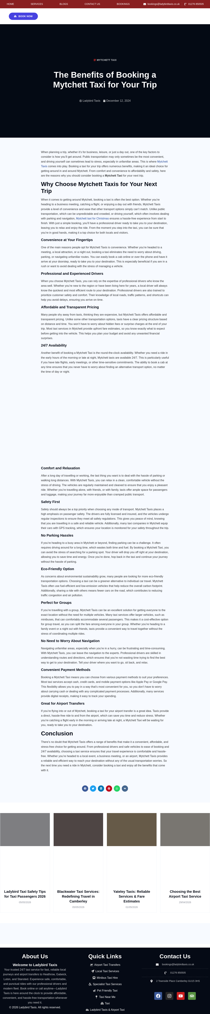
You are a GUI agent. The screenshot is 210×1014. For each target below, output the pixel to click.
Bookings (123, 4)
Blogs (64, 4)
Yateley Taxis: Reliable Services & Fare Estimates (131, 896)
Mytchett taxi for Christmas (92, 218)
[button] (85, 788)
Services (37, 4)
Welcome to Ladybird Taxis (35, 965)
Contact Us (92, 4)
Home (10, 4)
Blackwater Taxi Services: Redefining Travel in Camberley (78, 896)
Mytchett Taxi (107, 60)
